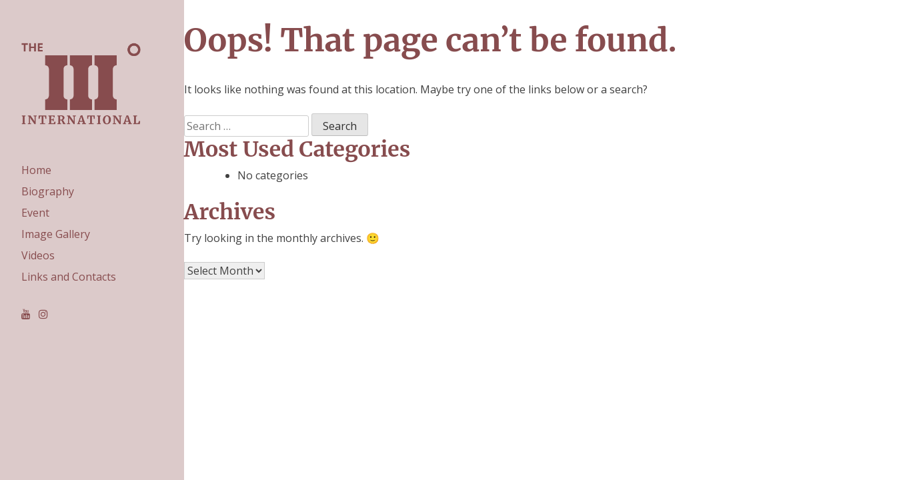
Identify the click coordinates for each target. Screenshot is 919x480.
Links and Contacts (68, 276)
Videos (38, 255)
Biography (47, 191)
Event (35, 212)
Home (36, 170)
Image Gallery (55, 234)
